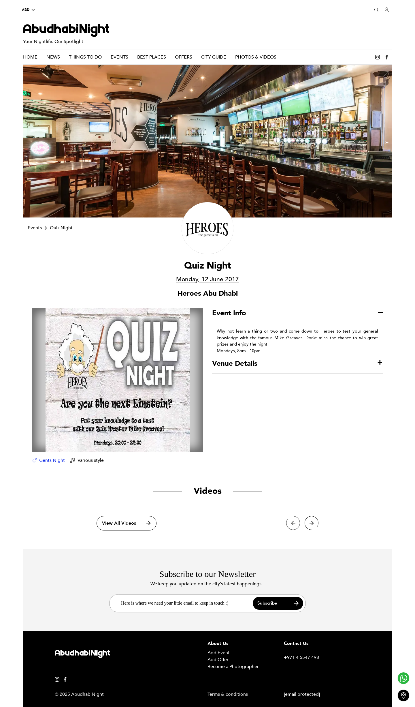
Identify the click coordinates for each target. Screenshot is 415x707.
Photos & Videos (255, 57)
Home (30, 57)
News (53, 57)
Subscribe (278, 603)
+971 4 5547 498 (301, 657)
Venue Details (234, 363)
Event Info (229, 313)
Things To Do (85, 57)
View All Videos (126, 523)
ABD (28, 10)
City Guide (213, 57)
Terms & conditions (227, 694)
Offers (183, 57)
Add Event (218, 653)
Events (119, 57)
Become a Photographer (233, 666)
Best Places (151, 57)
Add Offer (218, 660)
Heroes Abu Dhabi (208, 293)
